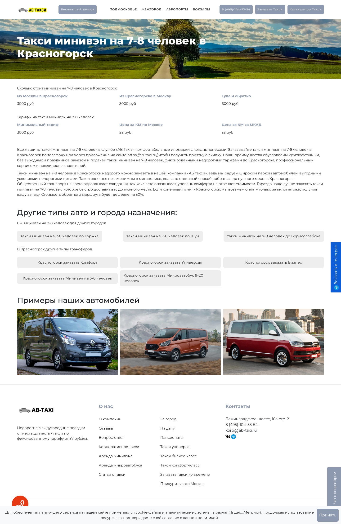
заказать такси (270, 9)
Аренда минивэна (115, 453)
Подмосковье (123, 9)
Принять (327, 515)
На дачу (167, 426)
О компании (110, 416)
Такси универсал (176, 444)
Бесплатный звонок (77, 9)
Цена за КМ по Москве (141, 124)
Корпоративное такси (119, 444)
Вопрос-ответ (111, 435)
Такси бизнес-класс (178, 453)
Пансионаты (171, 435)
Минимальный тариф (38, 124)
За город (168, 416)
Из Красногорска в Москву (145, 96)
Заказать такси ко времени (185, 472)
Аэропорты (177, 9)
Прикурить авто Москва (182, 481)
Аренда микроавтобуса (120, 463)
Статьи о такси (112, 472)
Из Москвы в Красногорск (42, 96)
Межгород (152, 9)
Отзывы (106, 426)
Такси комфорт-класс (180, 463)
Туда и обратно (236, 96)
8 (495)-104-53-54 (236, 9)
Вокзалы (201, 9)
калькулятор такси (306, 9)
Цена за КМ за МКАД (241, 124)
